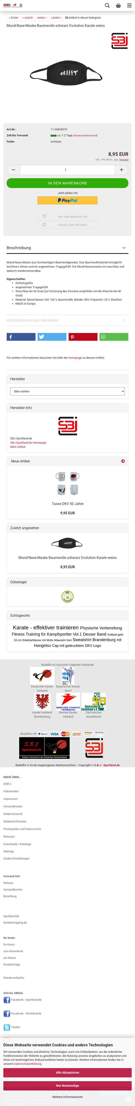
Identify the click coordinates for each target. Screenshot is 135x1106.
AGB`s (7, 783)
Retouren (9, 836)
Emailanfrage (11, 964)
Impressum (10, 799)
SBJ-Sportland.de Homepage (28, 442)
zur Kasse (9, 957)
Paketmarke (11, 791)
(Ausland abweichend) (85, 135)
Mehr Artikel (17, 446)
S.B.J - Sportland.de (107, 765)
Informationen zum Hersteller (33, 320)
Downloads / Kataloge (17, 844)
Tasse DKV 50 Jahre (67, 504)
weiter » (42, 17)
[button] (21, 337)
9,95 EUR (67, 513)
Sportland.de (11, 916)
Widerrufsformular (14, 821)
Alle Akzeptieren (67, 1072)
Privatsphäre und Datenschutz (22, 829)
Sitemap (8, 851)
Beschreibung (19, 247)
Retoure (8, 883)
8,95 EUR (67, 567)
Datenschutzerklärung (27, 1063)
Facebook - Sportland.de (26, 999)
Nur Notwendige (67, 1085)
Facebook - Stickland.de (26, 1013)
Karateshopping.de (15, 922)
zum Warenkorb (13, 951)
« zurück (27, 17)
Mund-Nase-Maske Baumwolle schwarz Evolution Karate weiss (67, 558)
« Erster (13, 17)
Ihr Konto (9, 944)
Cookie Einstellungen (16, 858)
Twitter (15, 1027)
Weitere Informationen (67, 1097)
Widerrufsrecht (12, 814)
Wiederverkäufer (13, 977)
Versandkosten (12, 806)
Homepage (75, 357)
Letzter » (56, 17)
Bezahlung (9, 896)
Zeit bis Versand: (17, 135)
